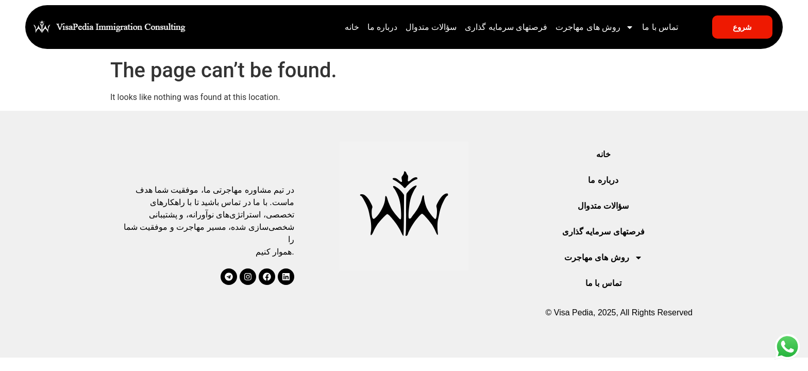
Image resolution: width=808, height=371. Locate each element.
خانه (352, 27)
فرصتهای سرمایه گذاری (506, 27)
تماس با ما (660, 27)
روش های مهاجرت (595, 27)
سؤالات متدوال (431, 27)
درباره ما (382, 27)
